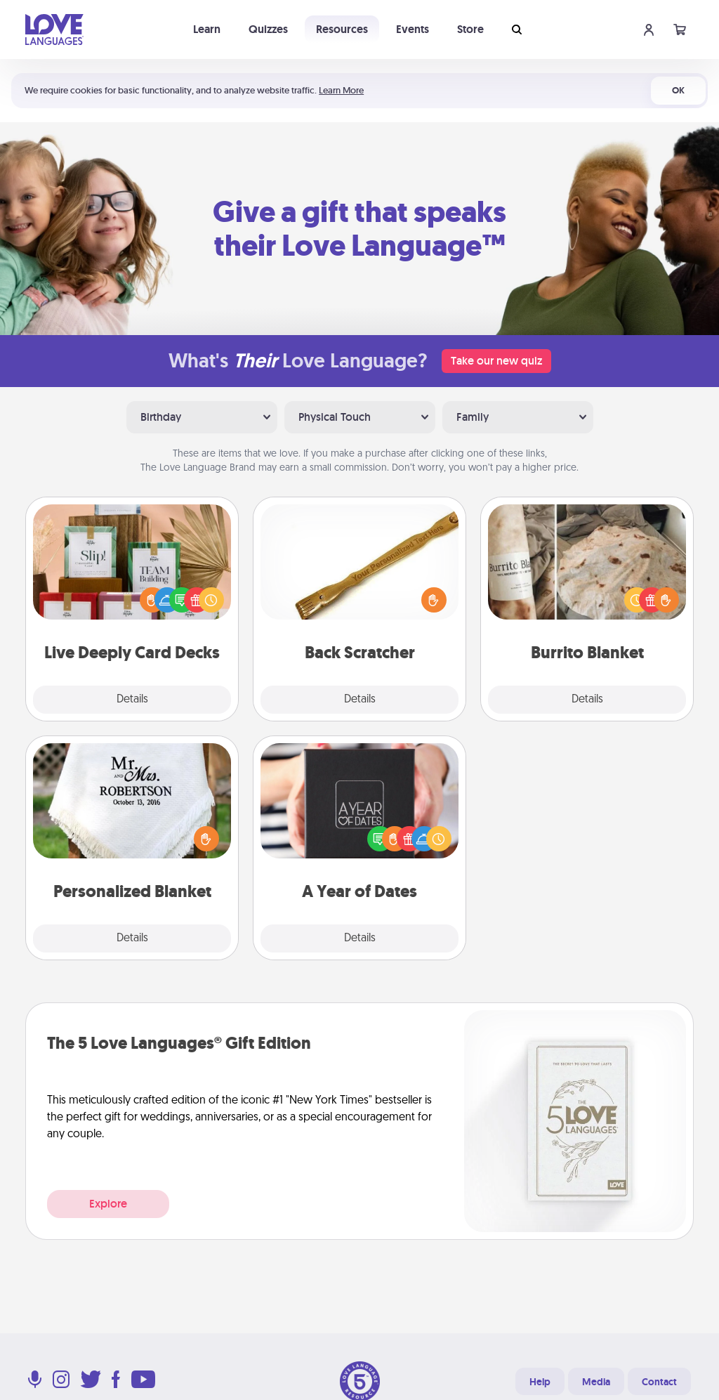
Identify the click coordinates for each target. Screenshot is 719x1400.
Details (132, 699)
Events (412, 29)
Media (596, 1381)
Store (470, 29)
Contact (659, 1381)
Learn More (341, 90)
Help (539, 1381)
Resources (342, 29)
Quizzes (268, 29)
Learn (206, 29)
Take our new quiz (496, 360)
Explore (108, 1203)
